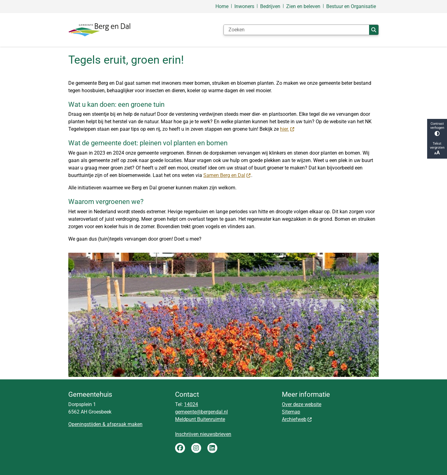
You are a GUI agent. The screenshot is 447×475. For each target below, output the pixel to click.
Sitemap (291, 412)
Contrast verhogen (437, 129)
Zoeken (373, 29)
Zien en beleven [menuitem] (303, 6)
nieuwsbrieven (215, 434)
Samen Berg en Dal (227, 175)
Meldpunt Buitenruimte (200, 419)
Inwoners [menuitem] (244, 6)
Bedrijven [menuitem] (270, 6)
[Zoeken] (296, 30)
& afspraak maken (121, 424)
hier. (287, 129)
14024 (191, 404)
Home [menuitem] (221, 6)
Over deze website (301, 404)
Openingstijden (84, 424)
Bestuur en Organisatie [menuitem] (351, 6)
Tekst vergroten (437, 149)
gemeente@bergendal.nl (201, 412)
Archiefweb (297, 419)
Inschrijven (187, 434)
